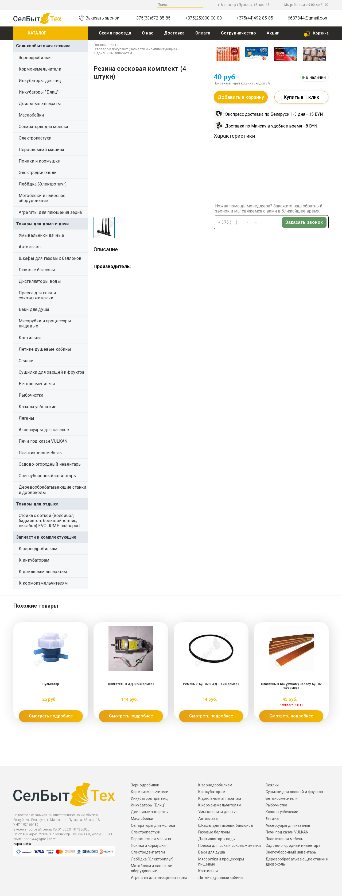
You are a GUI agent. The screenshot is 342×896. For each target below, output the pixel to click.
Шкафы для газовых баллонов (50, 258)
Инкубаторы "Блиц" (39, 92)
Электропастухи (35, 138)
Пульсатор (50, 684)
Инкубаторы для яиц (40, 80)
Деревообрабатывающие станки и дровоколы (52, 490)
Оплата (202, 33)
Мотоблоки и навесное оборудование (42, 198)
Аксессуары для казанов (44, 429)
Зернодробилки (34, 57)
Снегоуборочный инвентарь (47, 475)
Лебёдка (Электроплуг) (43, 184)
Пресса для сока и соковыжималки (37, 295)
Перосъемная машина (41, 149)
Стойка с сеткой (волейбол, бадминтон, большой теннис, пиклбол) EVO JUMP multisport (49, 520)
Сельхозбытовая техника (43, 45)
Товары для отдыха (37, 504)
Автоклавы (30, 246)
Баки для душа (34, 309)
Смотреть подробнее (51, 716)
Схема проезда (115, 33)
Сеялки (26, 360)
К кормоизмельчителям (43, 583)
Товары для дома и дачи (42, 223)
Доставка (174, 33)
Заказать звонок (304, 222)
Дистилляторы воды (40, 281)
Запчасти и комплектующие (46, 537)
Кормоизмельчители (40, 69)
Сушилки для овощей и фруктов (52, 372)
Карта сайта (22, 844)
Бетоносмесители (37, 383)
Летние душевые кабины (45, 349)
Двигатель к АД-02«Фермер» (131, 684)
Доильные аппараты (40, 103)
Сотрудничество (238, 33)
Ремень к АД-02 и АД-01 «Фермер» (211, 684)
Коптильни (30, 337)
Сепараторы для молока (43, 126)
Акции (273, 33)
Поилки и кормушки (39, 161)
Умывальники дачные (41, 235)
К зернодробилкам (38, 548)
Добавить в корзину (240, 97)
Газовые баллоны (37, 269)
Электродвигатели (38, 172)
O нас (147, 33)
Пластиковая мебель (40, 452)
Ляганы (26, 418)
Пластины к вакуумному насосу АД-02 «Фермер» (291, 686)
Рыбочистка (31, 395)
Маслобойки (31, 115)
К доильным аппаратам (43, 571)
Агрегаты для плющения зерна (50, 212)
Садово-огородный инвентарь (50, 464)
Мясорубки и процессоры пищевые (45, 323)
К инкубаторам (34, 560)
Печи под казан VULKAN (43, 441)
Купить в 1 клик (301, 97)
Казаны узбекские (38, 406)
